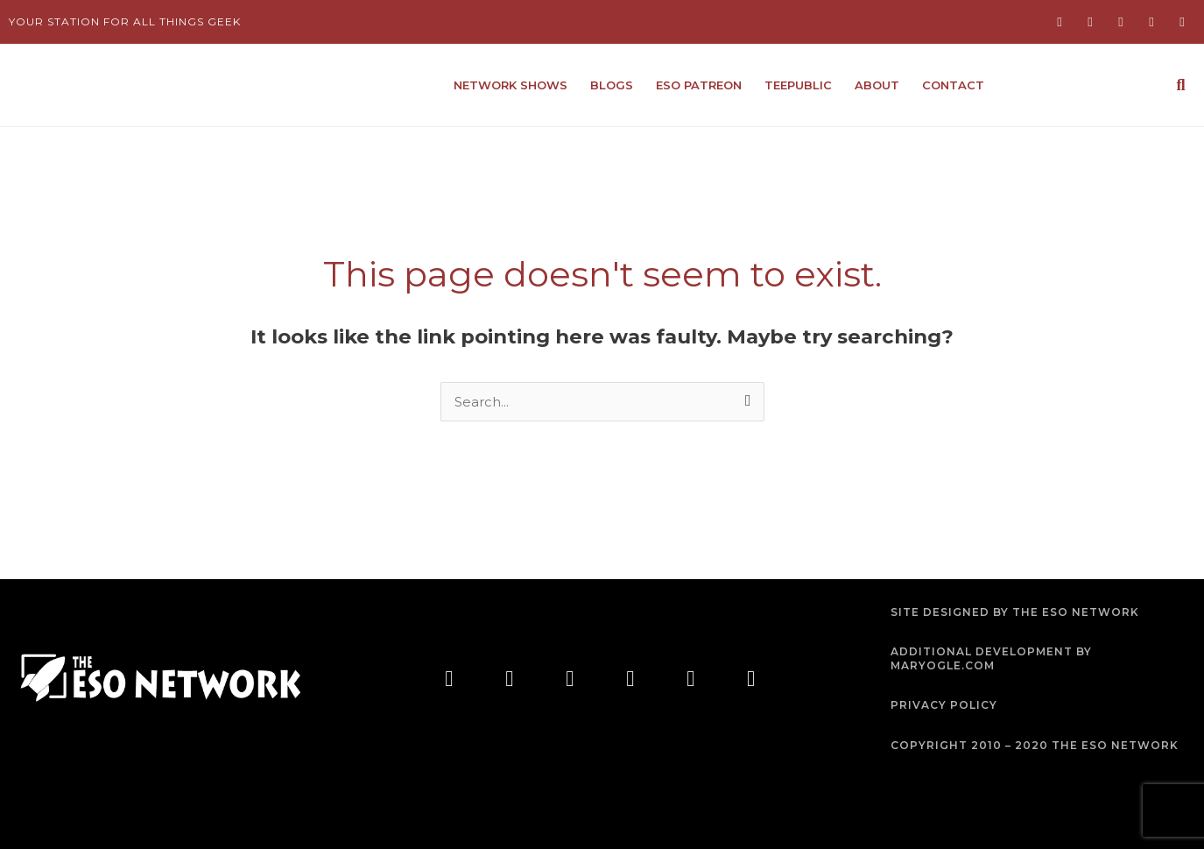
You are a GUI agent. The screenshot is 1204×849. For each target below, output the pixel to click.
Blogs (611, 85)
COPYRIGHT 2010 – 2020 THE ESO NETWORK (1035, 745)
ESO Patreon (699, 85)
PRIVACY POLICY (944, 704)
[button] (1180, 85)
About (877, 85)
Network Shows (510, 85)
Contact (953, 85)
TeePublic (798, 85)
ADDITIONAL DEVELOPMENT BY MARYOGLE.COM (991, 658)
